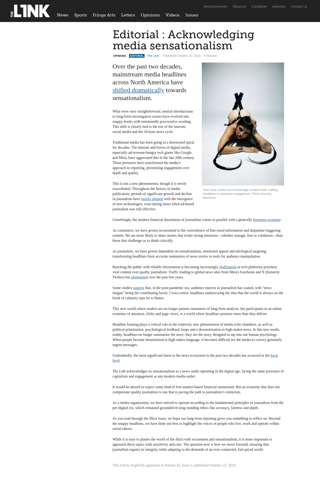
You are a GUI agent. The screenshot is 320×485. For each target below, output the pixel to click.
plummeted (139, 277)
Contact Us (299, 6)
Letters (128, 15)
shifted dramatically (138, 90)
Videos (173, 15)
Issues (191, 15)
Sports (80, 15)
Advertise (278, 6)
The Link (152, 55)
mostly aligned (152, 199)
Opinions (150, 15)
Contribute (259, 6)
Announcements (215, 6)
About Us (239, 6)
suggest (138, 288)
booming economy (267, 220)
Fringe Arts (104, 15)
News (62, 15)
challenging (227, 267)
